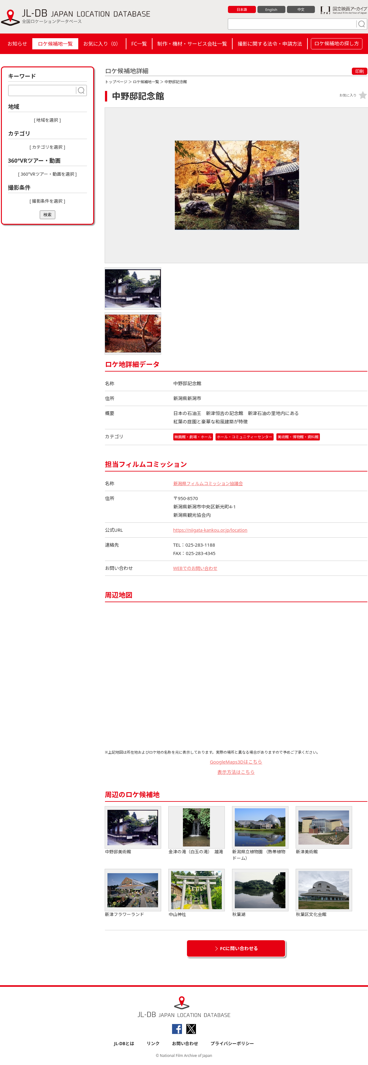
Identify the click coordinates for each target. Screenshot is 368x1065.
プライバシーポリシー (232, 1044)
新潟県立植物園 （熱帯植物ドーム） (260, 834)
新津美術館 (324, 831)
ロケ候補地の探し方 (336, 43)
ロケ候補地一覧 (55, 43)
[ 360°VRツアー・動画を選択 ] (47, 174)
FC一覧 (139, 43)
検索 (47, 214)
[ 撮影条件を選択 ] (47, 201)
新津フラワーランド (133, 893)
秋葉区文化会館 (324, 893)
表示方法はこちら (236, 772)
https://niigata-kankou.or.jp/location (212, 530)
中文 (301, 9)
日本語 (242, 9)
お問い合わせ (185, 1044)
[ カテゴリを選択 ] (47, 147)
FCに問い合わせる (239, 948)
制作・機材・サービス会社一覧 (192, 43)
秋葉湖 (260, 893)
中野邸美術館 (133, 831)
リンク (153, 1044)
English (271, 9)
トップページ (116, 81)
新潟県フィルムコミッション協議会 (210, 484)
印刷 (359, 71)
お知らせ (17, 43)
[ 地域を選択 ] (47, 120)
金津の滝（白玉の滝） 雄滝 (197, 831)
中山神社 (197, 893)
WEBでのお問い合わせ (196, 568)
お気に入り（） (102, 43)
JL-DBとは (124, 1044)
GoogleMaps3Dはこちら (236, 762)
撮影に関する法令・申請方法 (270, 43)
